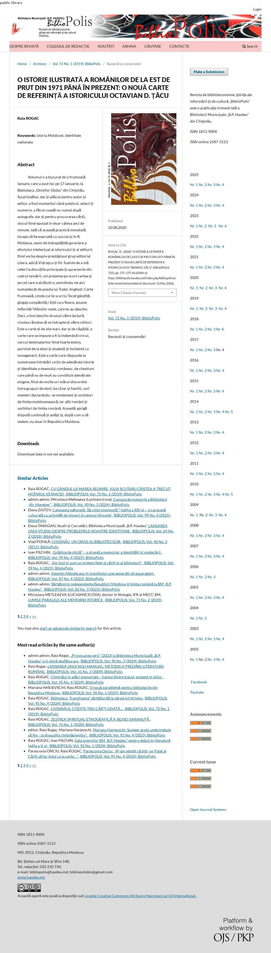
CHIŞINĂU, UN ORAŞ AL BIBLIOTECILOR (86, 541)
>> (34, 616)
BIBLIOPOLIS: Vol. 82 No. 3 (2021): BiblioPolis (82, 589)
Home (22, 64)
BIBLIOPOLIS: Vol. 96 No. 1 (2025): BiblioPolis (100, 692)
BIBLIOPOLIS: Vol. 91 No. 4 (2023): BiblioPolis (127, 735)
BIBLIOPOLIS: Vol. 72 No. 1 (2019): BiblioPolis (104, 494)
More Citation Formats (129, 293)
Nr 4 (220, 329)
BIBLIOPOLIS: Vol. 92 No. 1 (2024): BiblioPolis (87, 745)
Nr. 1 (194, 184)
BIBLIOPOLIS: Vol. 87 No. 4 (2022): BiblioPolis (66, 578)
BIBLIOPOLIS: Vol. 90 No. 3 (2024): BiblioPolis (91, 504)
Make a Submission (209, 72)
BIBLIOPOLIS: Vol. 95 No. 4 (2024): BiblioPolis (66, 682)
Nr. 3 (211, 184)
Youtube (197, 692)
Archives (39, 64)
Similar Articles (32, 478)
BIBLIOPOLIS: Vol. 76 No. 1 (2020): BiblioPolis (66, 724)
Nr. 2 (203, 184)
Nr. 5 (229, 411)
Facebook (198, 682)
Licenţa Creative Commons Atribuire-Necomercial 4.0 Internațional (140, 895)
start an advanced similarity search (68, 628)
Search (250, 46)
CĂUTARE (152, 46)
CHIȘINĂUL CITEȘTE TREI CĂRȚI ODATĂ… (87, 708)
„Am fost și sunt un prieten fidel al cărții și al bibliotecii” (97, 563)
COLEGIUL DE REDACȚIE (68, 46)
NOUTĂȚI (106, 46)
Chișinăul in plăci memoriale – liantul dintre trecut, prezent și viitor (107, 677)
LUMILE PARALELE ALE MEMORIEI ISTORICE (66, 600)
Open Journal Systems (208, 809)
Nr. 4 (220, 184)
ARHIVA (129, 46)
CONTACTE (179, 46)
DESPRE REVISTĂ (24, 46)
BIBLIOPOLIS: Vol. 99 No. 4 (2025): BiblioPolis (66, 557)
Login (257, 9)
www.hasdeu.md (31, 877)
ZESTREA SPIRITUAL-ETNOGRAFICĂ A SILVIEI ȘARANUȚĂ (100, 719)
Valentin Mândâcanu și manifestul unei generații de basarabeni (102, 573)
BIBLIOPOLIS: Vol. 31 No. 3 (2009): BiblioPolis (85, 671)
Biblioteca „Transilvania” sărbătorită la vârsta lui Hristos (97, 698)
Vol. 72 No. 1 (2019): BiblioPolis (77, 64)
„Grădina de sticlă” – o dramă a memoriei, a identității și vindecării (106, 552)
